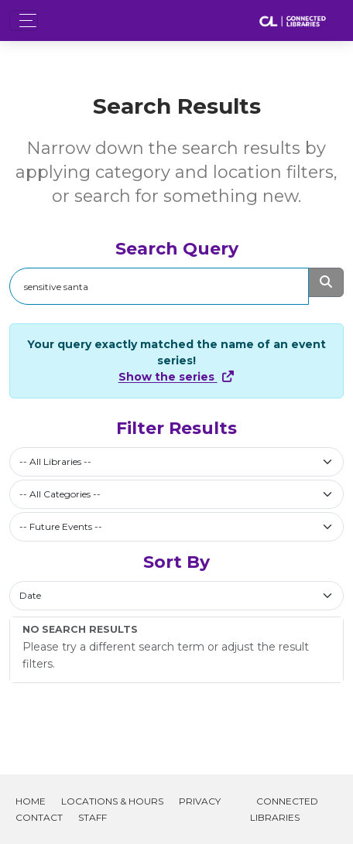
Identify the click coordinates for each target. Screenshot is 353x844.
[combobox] (176, 462)
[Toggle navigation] (23, 20)
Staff (92, 817)
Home (30, 801)
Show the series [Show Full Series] (176, 377)
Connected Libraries (284, 809)
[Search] (159, 286)
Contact (39, 817)
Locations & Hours (112, 801)
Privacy (200, 801)
